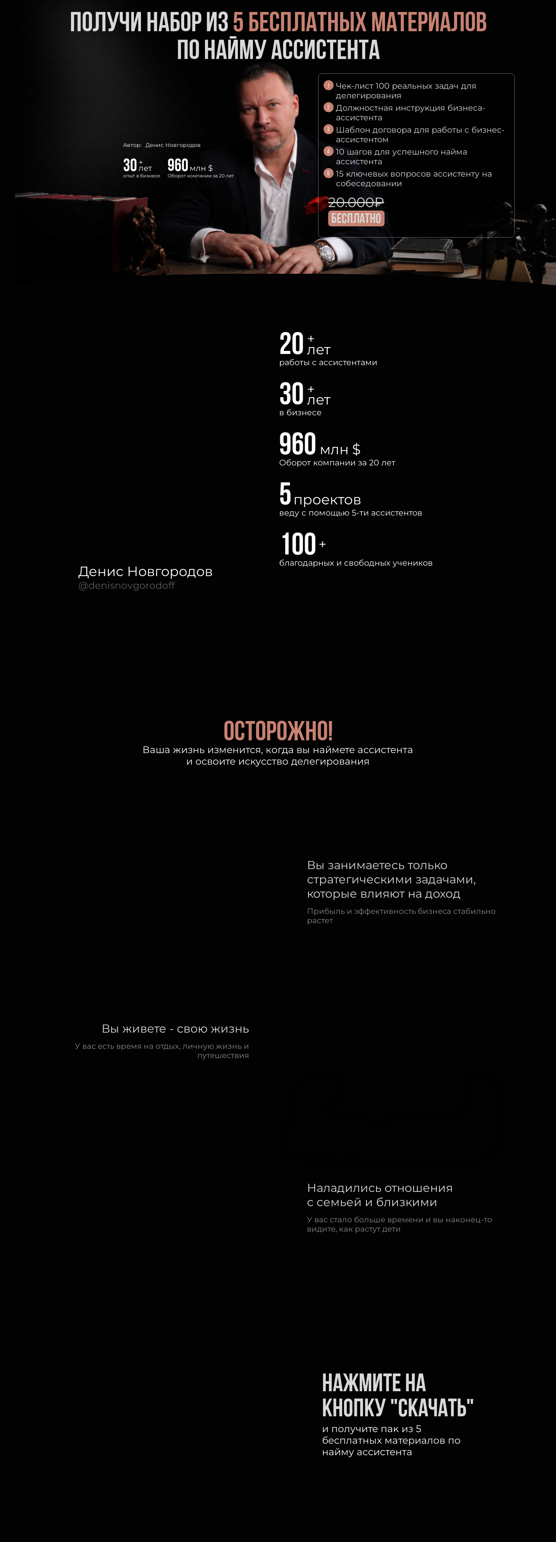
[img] (449, 211)
